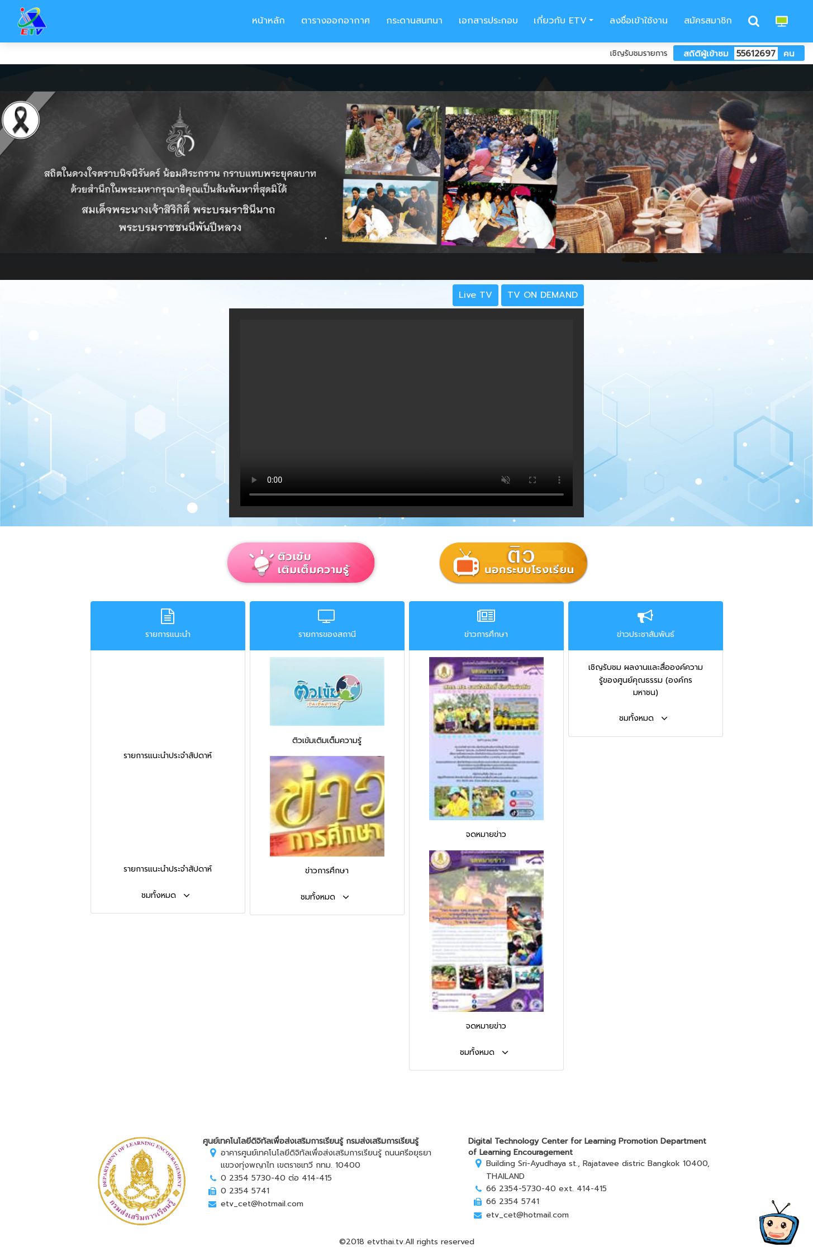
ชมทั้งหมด (165, 895)
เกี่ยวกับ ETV (560, 20)
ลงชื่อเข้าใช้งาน (639, 20)
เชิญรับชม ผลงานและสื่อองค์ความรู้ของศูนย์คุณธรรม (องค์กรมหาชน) (645, 680)
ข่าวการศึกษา (327, 871)
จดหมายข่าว (486, 834)
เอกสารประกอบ (488, 20)
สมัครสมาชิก (708, 20)
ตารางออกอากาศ (335, 20)
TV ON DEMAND (542, 295)
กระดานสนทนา (414, 20)
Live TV (475, 295)
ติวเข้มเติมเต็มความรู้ (327, 740)
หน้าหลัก (267, 20)
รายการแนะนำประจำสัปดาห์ (167, 756)
